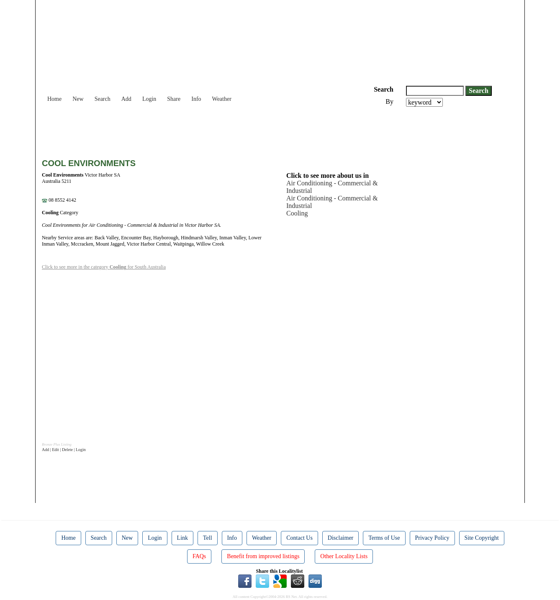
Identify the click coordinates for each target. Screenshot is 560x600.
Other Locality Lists (343, 556)
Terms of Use (384, 538)
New (77, 99)
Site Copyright (482, 538)
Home (54, 99)
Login (149, 99)
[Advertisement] (194, 130)
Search (102, 99)
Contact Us (299, 538)
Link (182, 538)
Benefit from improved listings (263, 556)
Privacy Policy (432, 538)
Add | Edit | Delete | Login (64, 449)
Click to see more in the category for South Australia (104, 267)
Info (196, 99)
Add (126, 99)
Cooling (297, 213)
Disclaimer (340, 538)
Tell (207, 538)
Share (173, 99)
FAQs (199, 556)
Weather (221, 99)
